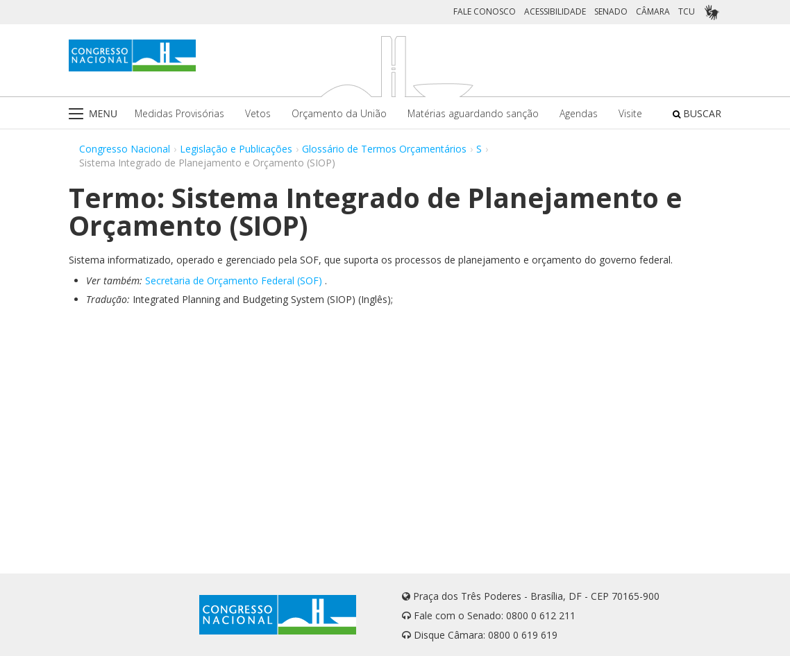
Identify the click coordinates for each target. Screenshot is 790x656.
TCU (686, 11)
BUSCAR (697, 113)
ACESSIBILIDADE (555, 11)
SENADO (611, 11)
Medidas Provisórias (179, 113)
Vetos (258, 113)
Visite (630, 113)
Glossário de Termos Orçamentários (384, 148)
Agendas (579, 113)
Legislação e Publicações (236, 148)
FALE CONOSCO (484, 11)
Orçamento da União (339, 113)
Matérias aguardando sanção (473, 113)
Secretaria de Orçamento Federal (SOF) (233, 280)
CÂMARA (653, 11)
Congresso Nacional (124, 148)
